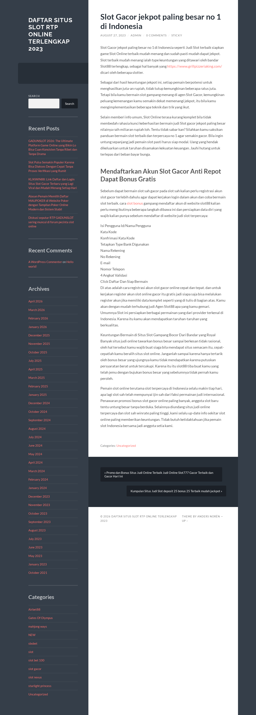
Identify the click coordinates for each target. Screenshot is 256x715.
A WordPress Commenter (45, 262)
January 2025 (37, 394)
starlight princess (39, 686)
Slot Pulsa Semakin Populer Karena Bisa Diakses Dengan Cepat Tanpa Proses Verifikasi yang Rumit (51, 166)
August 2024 (37, 428)
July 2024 (35, 437)
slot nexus (35, 677)
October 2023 (37, 513)
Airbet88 (34, 609)
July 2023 (35, 539)
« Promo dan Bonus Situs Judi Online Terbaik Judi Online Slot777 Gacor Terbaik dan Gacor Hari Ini (158, 474)
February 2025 (38, 386)
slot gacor (34, 669)
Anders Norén (208, 516)
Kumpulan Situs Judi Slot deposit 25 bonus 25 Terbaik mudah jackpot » (176, 491)
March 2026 (36, 310)
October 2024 (37, 411)
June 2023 (35, 547)
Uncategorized (38, 694)
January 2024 (37, 488)
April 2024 (35, 462)
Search (34, 96)
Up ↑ (185, 520)
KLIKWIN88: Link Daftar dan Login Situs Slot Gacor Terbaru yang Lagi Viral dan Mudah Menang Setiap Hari (52, 183)
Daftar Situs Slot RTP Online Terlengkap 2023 (50, 34)
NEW (31, 635)
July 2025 (35, 360)
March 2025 (36, 377)
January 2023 (37, 564)
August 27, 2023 (113, 35)
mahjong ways (37, 626)
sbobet (32, 643)
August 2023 (37, 530)
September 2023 (39, 522)
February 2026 (38, 318)
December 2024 (39, 403)
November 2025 (39, 343)
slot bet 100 (36, 660)
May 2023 (35, 556)
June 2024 (35, 445)
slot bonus (135, 203)
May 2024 (35, 454)
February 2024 (38, 479)
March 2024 (36, 471)
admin (136, 35)
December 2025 (39, 335)
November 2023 (39, 505)
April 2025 (35, 369)
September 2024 (39, 420)
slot (30, 652)
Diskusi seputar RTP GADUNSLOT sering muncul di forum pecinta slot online (51, 222)
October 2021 (37, 572)
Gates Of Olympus (40, 618)
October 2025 (37, 352)
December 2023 (39, 496)
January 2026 (37, 327)
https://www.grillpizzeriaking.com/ (194, 66)
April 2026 (35, 301)
